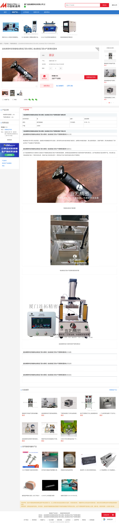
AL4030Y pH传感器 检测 (47, 495)
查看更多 (9, 140)
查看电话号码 (90, 77)
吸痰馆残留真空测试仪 (66, 37)
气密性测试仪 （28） (8, 117)
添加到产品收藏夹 (7, 163)
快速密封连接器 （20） (9, 114)
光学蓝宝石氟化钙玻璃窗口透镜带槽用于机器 (53, 470)
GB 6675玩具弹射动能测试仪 (48, 37)
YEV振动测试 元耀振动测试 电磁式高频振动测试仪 (35, 37)
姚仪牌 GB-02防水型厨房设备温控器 (89, 470)
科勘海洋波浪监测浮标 (67, 470)
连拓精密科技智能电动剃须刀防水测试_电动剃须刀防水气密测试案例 (62, 515)
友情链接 (92, 520)
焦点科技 (61, 522)
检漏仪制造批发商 (65, 513)
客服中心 (42, 520)
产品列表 (6, 43)
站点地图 (51, 520)
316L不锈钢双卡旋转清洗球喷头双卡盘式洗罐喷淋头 (36, 470)
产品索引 (4, 160)
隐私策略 (59, 520)
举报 (14, 99)
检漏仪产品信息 (53, 513)
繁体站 (84, 520)
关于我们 (26, 520)
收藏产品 (5, 99)
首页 (1, 43)
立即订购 (70, 86)
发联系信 (47, 86)
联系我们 (34, 520)
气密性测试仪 (13, 43)
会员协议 (68, 520)
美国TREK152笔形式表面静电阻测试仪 (12, 37)
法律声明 (76, 520)
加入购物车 (60, 86)
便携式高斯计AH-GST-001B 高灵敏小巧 (71, 495)
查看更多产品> (113, 390)
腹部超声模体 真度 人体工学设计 (30, 495)
